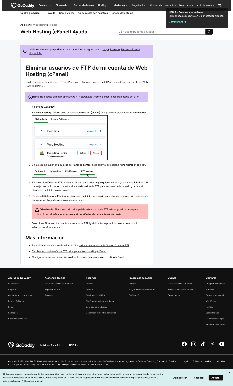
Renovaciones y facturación (180, 289)
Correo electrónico (84, 5)
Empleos (12, 289)
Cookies (221, 361)
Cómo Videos (66, 13)
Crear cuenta (174, 295)
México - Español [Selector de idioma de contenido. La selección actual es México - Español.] (52, 345)
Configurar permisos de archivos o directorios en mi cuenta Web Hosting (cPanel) (78, 257)
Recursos (49, 295)
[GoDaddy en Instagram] (194, 346)
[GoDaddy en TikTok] (203, 346)
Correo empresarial (215, 295)
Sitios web (210, 289)
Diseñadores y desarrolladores (100, 301)
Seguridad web (212, 313)
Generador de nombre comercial (101, 313)
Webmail (90, 283)
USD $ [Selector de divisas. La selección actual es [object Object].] (74, 345)
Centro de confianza (17, 319)
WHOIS (89, 289)
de (41, 106)
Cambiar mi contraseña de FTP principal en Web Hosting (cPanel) (69, 251)
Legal (10, 307)
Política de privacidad (202, 361)
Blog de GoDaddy (16, 301)
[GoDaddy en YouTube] (222, 346)
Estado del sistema (122, 13)
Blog (181, 5)
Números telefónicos (215, 324)
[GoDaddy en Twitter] (212, 346)
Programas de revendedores (142, 289)
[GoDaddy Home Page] (21, 345)
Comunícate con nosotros (163, 5)
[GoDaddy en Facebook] (184, 346)
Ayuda (190, 5)
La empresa (13, 283)
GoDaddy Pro (135, 295)
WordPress (211, 301)
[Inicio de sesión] (205, 5)
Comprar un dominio (215, 283)
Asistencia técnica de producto (59, 283)
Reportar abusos (52, 289)
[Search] (209, 32)
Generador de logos (215, 319)
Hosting (209, 307)
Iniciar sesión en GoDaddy (180, 283)
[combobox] (161, 31)
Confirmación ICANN (95, 295)
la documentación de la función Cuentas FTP (104, 245)
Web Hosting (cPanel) (45, 24)
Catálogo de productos (96, 307)
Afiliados (133, 283)
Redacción (13, 313)
